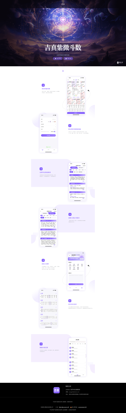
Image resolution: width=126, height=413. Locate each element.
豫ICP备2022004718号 (64, 407)
